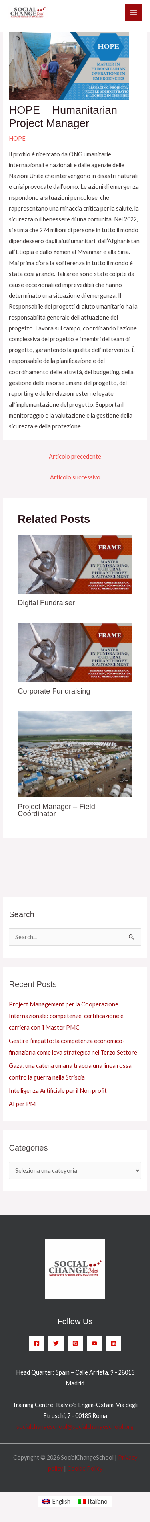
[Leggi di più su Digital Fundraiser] (75, 563)
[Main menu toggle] (133, 12)
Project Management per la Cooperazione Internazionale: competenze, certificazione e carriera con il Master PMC (66, 1016)
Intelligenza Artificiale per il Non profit (58, 1090)
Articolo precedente (75, 456)
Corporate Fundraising (54, 691)
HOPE (17, 138)
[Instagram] (75, 1343)
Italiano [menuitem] (98, 1501)
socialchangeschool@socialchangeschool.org (75, 1426)
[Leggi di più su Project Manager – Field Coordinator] (75, 753)
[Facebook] (36, 1343)
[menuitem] (56, 1501)
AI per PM (22, 1103)
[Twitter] (56, 1343)
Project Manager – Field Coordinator (56, 810)
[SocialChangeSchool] (28, 13)
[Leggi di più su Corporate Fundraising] (75, 651)
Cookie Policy (84, 1468)
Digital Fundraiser (46, 602)
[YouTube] (94, 1343)
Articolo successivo (75, 477)
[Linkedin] (113, 1343)
